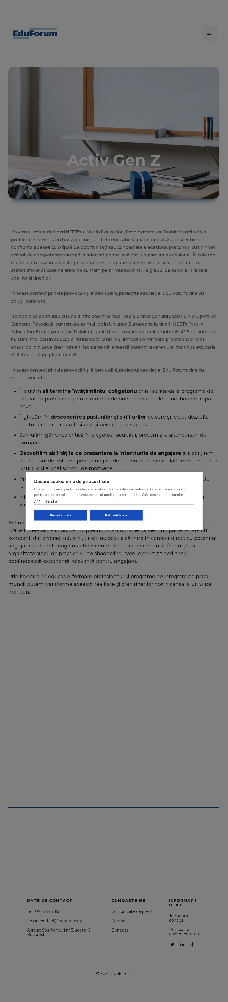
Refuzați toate (116, 515)
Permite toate (61, 515)
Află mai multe (45, 501)
